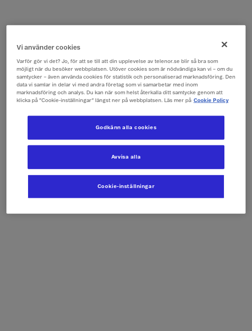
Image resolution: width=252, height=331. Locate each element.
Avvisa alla (126, 157)
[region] (126, 119)
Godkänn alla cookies (126, 127)
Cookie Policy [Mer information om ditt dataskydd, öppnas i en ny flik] (211, 100)
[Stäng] (224, 44)
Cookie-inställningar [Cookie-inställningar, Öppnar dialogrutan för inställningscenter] (126, 186)
